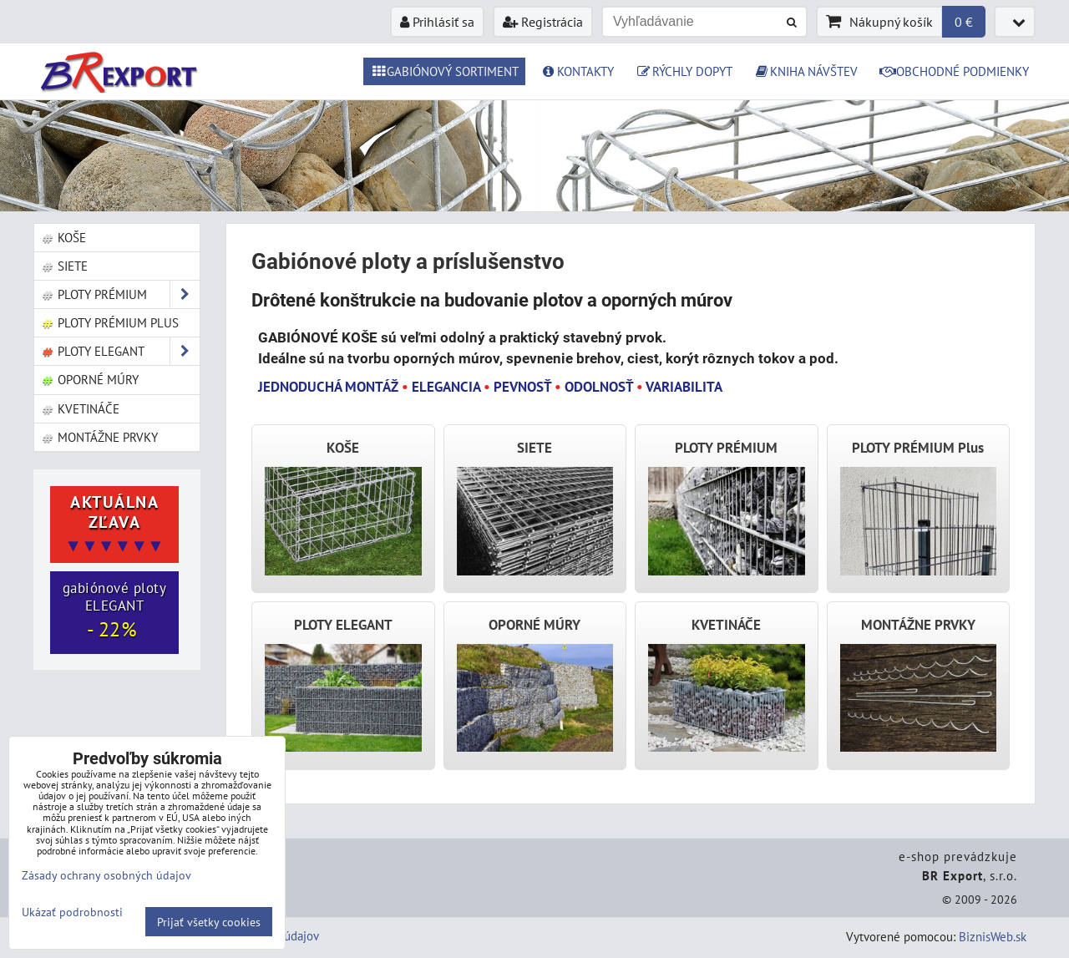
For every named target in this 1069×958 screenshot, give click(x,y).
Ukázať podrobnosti (72, 912)
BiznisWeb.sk (992, 936)
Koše (63, 237)
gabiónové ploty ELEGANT (115, 610)
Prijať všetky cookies (209, 922)
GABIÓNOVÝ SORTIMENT (444, 71)
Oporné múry (90, 379)
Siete (64, 265)
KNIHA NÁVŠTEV (806, 71)
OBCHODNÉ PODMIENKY (954, 71)
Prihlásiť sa (437, 21)
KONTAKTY (577, 71)
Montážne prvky (99, 436)
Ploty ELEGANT (120, 351)
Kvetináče (80, 408)
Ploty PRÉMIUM (120, 294)
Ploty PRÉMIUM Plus (110, 322)
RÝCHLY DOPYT (684, 71)
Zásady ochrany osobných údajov (106, 875)
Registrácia (543, 21)
